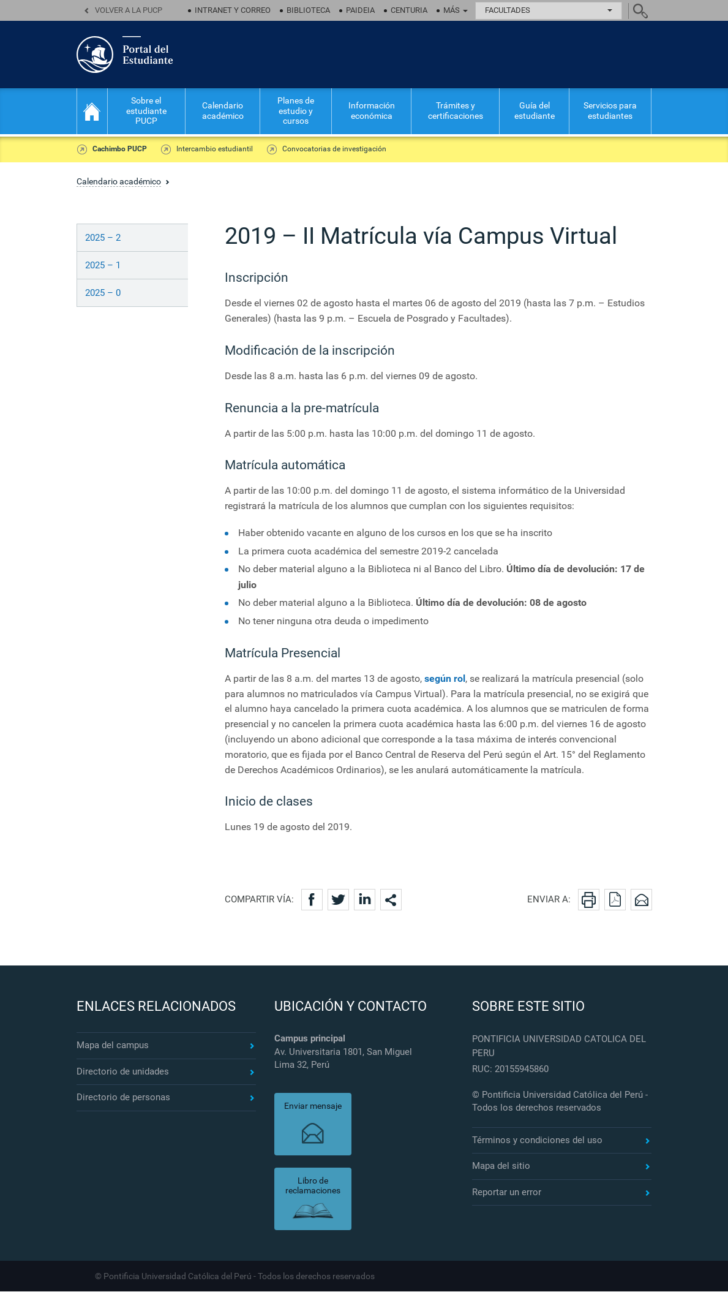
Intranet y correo (233, 10)
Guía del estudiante (534, 110)
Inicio (92, 111)
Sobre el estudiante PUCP (146, 111)
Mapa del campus (113, 1045)
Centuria (409, 10)
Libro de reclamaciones (312, 1186)
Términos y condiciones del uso (537, 1140)
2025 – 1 (103, 265)
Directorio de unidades (123, 1072)
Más (455, 10)
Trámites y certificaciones (455, 110)
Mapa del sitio (501, 1166)
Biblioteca (308, 10)
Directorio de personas (123, 1097)
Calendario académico (223, 110)
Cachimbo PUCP (119, 149)
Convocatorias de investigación (329, 149)
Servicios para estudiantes (610, 110)
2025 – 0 (103, 293)
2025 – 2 (103, 238)
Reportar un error (506, 1192)
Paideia (360, 10)
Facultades (548, 10)
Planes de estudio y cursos (295, 111)
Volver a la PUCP (128, 10)
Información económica (371, 110)
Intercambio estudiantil (211, 149)
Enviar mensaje (313, 1106)
